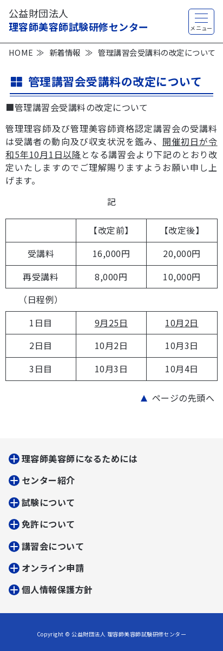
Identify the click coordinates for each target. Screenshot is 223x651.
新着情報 (65, 52)
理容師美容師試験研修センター (79, 20)
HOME (21, 52)
